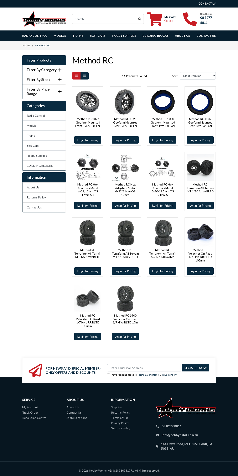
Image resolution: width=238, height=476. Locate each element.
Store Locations (77, 417)
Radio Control (36, 115)
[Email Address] (144, 367)
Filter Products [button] (39, 60)
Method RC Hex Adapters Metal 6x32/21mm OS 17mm (125, 190)
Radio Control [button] (34, 35)
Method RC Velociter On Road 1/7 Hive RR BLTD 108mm (200, 255)
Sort (175, 76)
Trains (31, 135)
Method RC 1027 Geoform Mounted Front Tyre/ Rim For (87, 122)
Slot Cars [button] (97, 35)
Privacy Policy (169, 374)
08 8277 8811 (172, 426)
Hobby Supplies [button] (124, 35)
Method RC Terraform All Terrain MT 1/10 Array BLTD (200, 188)
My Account (30, 407)
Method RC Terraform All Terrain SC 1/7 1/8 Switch (162, 253)
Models (31, 125)
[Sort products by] (198, 76)
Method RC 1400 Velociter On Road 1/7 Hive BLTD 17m (125, 319)
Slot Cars (33, 145)
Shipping (116, 407)
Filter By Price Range (44, 91)
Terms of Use (120, 417)
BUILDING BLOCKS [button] (156, 35)
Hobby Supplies (37, 155)
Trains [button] (77, 35)
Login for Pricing (87, 140)
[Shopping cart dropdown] (162, 19)
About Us (182, 35)
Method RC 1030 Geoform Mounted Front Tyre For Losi (163, 122)
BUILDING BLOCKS (40, 165)
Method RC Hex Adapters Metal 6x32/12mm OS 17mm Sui (87, 190)
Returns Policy (36, 197)
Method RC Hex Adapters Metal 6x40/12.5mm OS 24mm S (162, 190)
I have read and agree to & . (142, 375)
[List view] (84, 76)
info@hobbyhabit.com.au (180, 435)
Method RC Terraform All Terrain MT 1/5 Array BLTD (87, 253)
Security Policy (120, 428)
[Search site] (140, 19)
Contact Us (206, 35)
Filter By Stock (44, 79)
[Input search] (104, 19)
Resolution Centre (34, 417)
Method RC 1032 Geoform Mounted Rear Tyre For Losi (200, 122)
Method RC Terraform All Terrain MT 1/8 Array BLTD (125, 253)
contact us (207, 3)
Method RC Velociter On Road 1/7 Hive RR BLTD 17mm (88, 321)
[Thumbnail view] (76, 76)
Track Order (30, 412)
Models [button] (60, 35)
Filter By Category (44, 70)
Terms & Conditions (148, 374)
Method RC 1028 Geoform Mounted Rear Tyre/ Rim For (125, 122)
